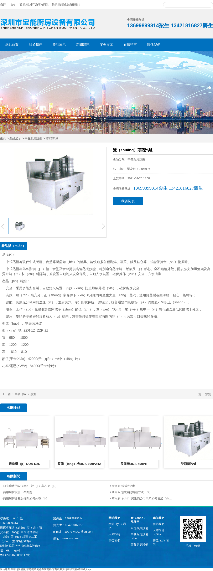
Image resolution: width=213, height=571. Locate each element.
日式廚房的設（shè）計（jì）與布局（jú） (30, 486)
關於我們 (35, 44)
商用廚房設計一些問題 (17, 492)
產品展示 (59, 44)
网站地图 (5, 569)
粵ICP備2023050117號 (15, 555)
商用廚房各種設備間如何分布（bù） (26, 498)
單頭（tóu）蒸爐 (25, 394)
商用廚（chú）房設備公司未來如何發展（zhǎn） (142, 498)
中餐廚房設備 (33, 138)
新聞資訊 (82, 44)
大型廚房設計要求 (123, 486)
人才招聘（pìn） (158, 532)
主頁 (3, 138)
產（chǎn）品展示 (138, 520)
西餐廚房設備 (139, 544)
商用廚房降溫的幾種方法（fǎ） (132, 492)
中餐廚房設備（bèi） (139, 536)
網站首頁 (12, 44)
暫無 (208, 394)
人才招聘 (114, 534)
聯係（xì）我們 (161, 542)
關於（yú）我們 (117, 526)
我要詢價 (128, 201)
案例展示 (106, 44)
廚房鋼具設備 (139, 528)
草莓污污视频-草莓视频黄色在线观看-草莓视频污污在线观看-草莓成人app (51, 569)
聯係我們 (153, 44)
